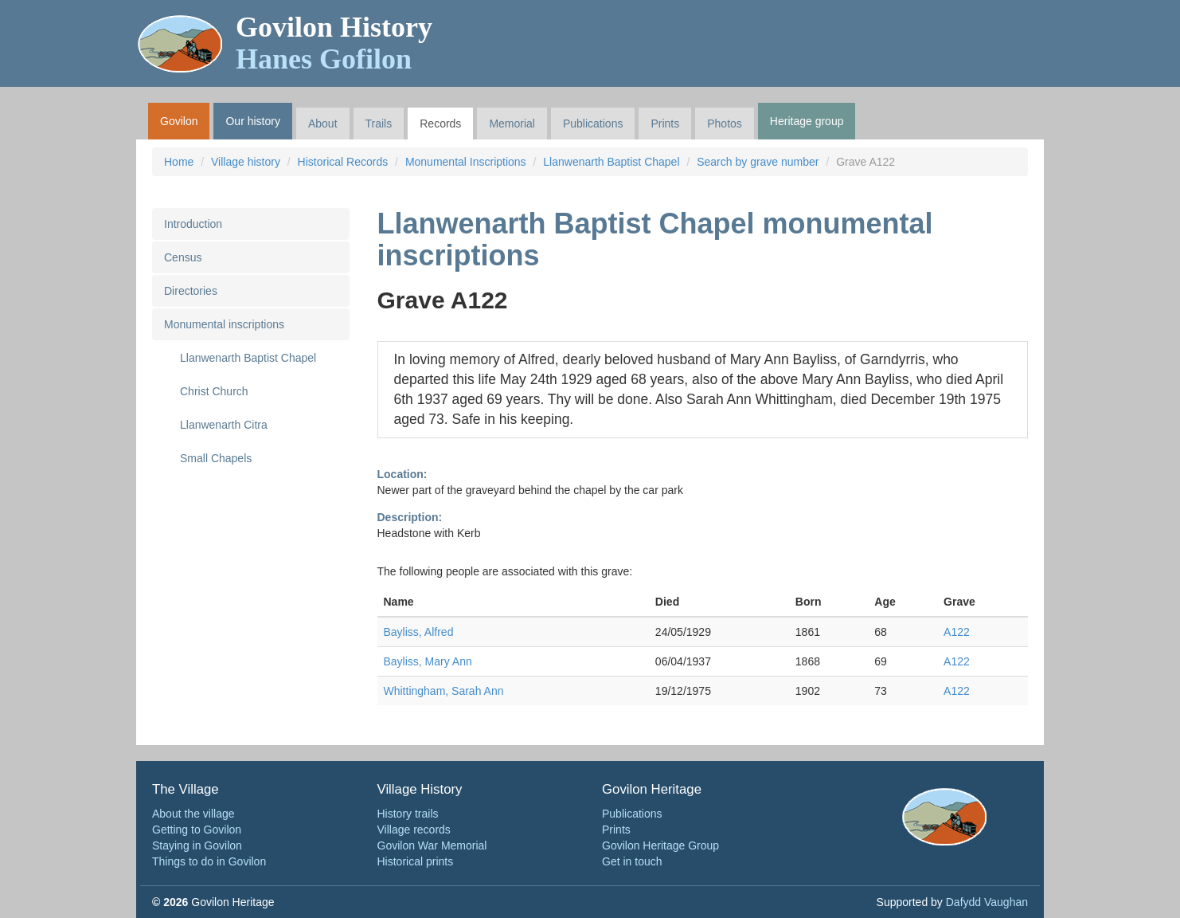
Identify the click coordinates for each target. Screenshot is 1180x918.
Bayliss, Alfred (419, 632)
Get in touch (632, 861)
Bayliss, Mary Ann (428, 661)
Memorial (512, 123)
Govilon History (334, 43)
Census (182, 257)
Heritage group (807, 121)
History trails (408, 813)
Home (178, 161)
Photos (724, 123)
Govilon (178, 121)
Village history (245, 161)
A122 (957, 632)
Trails (379, 123)
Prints (665, 123)
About (323, 123)
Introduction (193, 224)
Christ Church (214, 391)
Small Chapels (216, 458)
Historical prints (415, 861)
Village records (414, 829)
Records (440, 123)
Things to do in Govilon (209, 861)
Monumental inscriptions (224, 324)
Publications (593, 123)
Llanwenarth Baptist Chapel (611, 161)
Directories (190, 290)
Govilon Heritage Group (660, 845)
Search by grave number (758, 161)
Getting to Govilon (196, 829)
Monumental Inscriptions (465, 161)
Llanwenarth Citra (224, 424)
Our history (252, 121)
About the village (193, 813)
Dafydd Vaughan (987, 902)
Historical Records (343, 161)
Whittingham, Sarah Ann (444, 691)
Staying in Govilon (197, 845)
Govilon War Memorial (432, 845)
